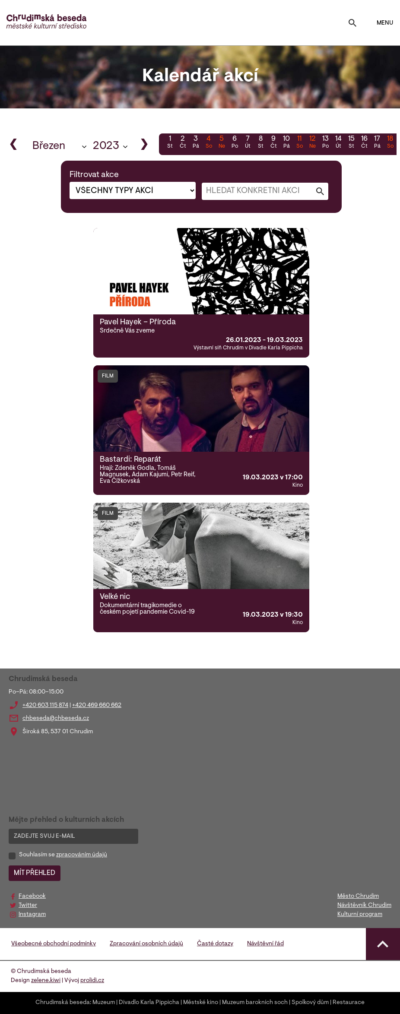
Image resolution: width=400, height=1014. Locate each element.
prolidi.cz (92, 981)
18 (390, 143)
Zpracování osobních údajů (146, 944)
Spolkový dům (310, 1003)
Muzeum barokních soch (255, 1003)
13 (325, 143)
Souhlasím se (63, 855)
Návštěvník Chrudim (364, 906)
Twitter (28, 906)
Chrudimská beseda (62, 1003)
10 (286, 143)
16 (364, 143)
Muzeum (103, 1003)
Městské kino (200, 1003)
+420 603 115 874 (45, 706)
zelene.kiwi (45, 981)
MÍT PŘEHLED (34, 873)
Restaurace (349, 1003)
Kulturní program (359, 915)
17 (377, 143)
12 (312, 143)
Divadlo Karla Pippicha (149, 1003)
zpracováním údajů (81, 855)
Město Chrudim (358, 897)
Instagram (32, 915)
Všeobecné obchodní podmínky (53, 944)
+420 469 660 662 (96, 706)
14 (338, 143)
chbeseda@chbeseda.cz (55, 719)
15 (351, 143)
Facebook (32, 897)
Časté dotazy (215, 944)
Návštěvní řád (265, 944)
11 (299, 143)
